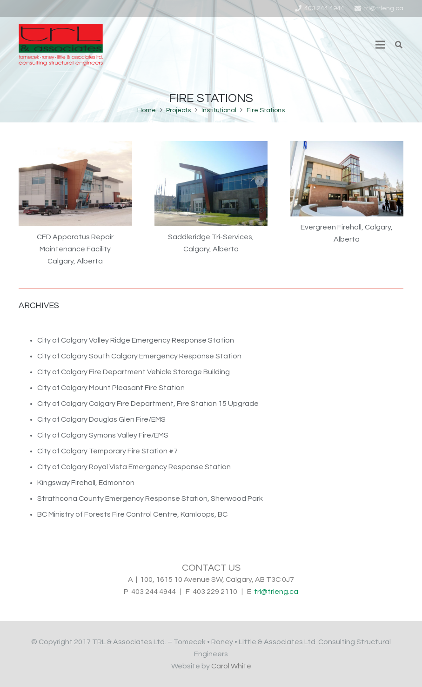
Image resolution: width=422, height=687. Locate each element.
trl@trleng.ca (276, 591)
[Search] (399, 44)
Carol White (231, 666)
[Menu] (380, 44)
